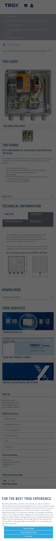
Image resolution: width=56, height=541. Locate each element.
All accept (28, 536)
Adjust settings (28, 528)
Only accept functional (28, 532)
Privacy (4, 526)
